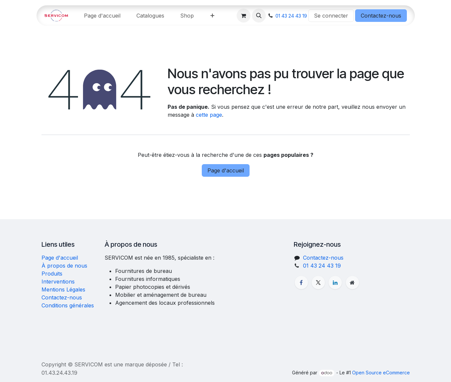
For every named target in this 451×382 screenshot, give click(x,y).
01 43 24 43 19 (291, 16)
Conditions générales (67, 305)
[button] (259, 16)
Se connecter (331, 15)
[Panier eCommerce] (244, 16)
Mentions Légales (63, 289)
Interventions (58, 281)
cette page (209, 114)
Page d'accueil (225, 170)
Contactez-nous (381, 15)
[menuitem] (102, 15)
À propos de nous (64, 265)
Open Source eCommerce (381, 372)
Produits (51, 273)
